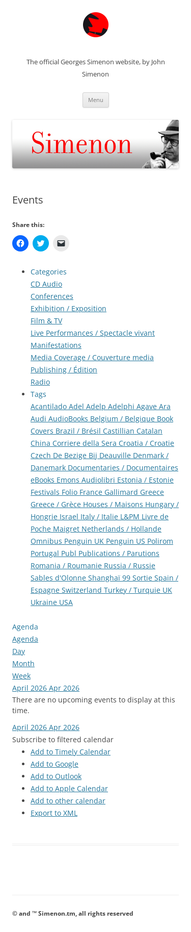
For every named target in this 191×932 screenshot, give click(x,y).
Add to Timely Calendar (71, 752)
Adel (77, 406)
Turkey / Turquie (133, 590)
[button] (63, 739)
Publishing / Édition (64, 369)
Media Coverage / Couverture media (92, 357)
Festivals (46, 492)
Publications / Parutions (118, 553)
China (41, 443)
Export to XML (54, 813)
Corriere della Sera (85, 443)
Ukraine (45, 602)
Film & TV (46, 320)
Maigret (67, 529)
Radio (40, 382)
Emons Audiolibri (87, 480)
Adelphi (122, 406)
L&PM (131, 516)
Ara (165, 406)
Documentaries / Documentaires (123, 467)
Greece (152, 492)
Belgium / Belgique (123, 418)
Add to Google (54, 764)
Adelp (97, 406)
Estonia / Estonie (145, 480)
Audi (39, 418)
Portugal (46, 553)
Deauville (116, 455)
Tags (38, 394)
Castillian (120, 431)
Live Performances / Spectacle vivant (93, 333)
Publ (69, 553)
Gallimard (122, 492)
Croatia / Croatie (146, 443)
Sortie (143, 578)
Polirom (160, 541)
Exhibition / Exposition (68, 308)
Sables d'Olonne (59, 578)
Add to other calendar (68, 800)
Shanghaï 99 (110, 578)
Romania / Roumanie (67, 565)
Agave (148, 406)
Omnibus (47, 541)
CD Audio (46, 284)
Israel (70, 516)
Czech (42, 455)
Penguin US (126, 541)
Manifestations (56, 345)
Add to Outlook (56, 776)
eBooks (44, 480)
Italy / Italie (100, 516)
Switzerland (83, 590)
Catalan (149, 431)
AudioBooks (69, 418)
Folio (70, 492)
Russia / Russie (129, 565)
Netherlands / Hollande (121, 529)
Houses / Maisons (114, 504)
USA (66, 602)
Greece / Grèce (57, 504)
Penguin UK (85, 541)
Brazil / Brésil (79, 431)
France (91, 492)
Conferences (52, 296)
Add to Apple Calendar (69, 788)
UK (167, 590)
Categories (49, 271)
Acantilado (50, 406)
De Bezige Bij (76, 455)
